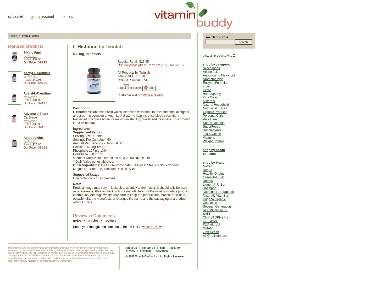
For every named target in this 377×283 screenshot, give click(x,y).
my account (44, 16)
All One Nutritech (215, 236)
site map (145, 250)
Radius (208, 181)
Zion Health (211, 232)
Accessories (211, 68)
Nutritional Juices (215, 108)
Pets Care (210, 119)
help (69, 16)
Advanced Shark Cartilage (36, 115)
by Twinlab (30, 56)
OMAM (208, 228)
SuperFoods (211, 126)
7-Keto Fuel (32, 53)
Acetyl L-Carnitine (37, 73)
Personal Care (213, 115)
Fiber (206, 86)
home (13, 35)
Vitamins (209, 137)
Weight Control (213, 141)
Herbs (207, 90)
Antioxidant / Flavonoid (219, 75)
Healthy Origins (213, 173)
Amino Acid (211, 72)
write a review (152, 227)
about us (131, 247)
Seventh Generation (217, 206)
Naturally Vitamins (215, 195)
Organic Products (215, 112)
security (175, 247)
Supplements (212, 130)
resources (162, 250)
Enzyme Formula (215, 83)
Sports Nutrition (214, 123)
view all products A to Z (219, 55)
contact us (148, 247)
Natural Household (216, 105)
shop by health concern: (214, 152)
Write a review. (153, 95)
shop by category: (216, 64)
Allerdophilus (34, 138)
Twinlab (144, 72)
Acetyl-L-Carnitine (37, 93)
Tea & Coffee (212, 134)
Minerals (209, 101)
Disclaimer (65, 261)
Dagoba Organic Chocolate (214, 201)
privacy (130, 250)
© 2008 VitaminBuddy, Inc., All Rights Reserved (155, 256)
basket (17, 16)
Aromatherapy (213, 79)
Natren (207, 166)
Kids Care (210, 97)
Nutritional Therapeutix (219, 192)
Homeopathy (212, 94)
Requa (207, 170)
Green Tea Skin (214, 177)
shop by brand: (214, 162)
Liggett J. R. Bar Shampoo (214, 186)
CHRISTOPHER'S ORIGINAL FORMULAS (215, 221)
